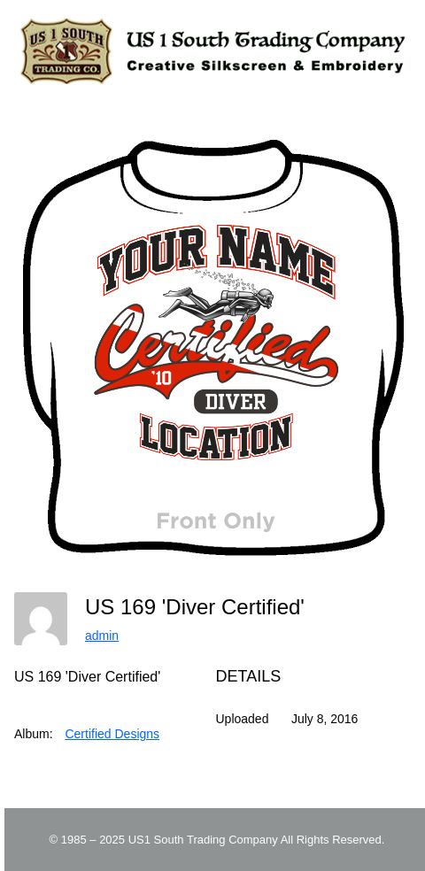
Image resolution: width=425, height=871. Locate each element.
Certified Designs (112, 734)
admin (102, 635)
